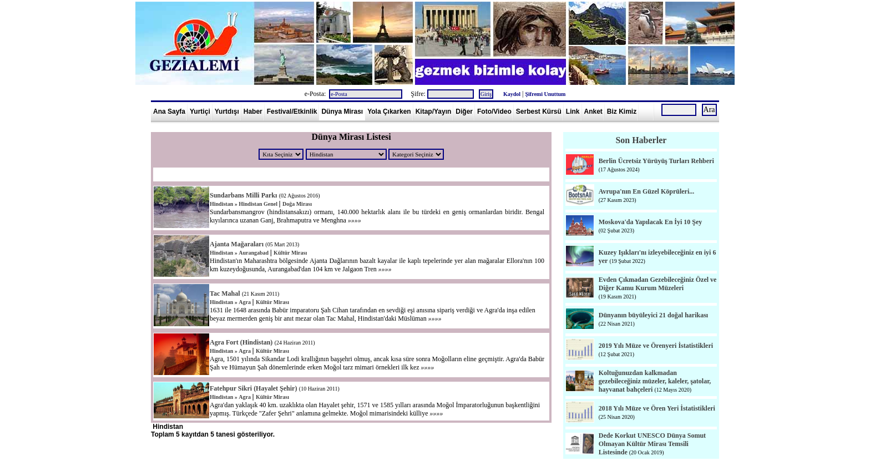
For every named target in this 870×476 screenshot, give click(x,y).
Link (573, 111)
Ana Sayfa (169, 111)
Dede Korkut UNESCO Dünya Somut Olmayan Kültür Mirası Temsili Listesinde (652, 444)
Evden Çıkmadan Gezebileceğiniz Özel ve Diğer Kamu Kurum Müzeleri (658, 284)
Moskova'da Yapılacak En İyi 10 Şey (650, 222)
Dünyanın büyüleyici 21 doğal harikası (653, 315)
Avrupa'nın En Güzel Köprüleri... (646, 191)
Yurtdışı (227, 111)
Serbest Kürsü (539, 111)
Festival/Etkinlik (292, 111)
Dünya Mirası (342, 111)
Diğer (464, 111)
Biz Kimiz (621, 111)
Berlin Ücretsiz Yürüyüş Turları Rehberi (656, 161)
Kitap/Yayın (434, 111)
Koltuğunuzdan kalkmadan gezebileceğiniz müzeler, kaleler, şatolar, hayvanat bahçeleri (655, 381)
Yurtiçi (200, 111)
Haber (253, 111)
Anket (593, 111)
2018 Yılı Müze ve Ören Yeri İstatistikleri (657, 408)
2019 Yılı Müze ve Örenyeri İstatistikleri (656, 346)
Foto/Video (494, 111)
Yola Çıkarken (389, 111)
